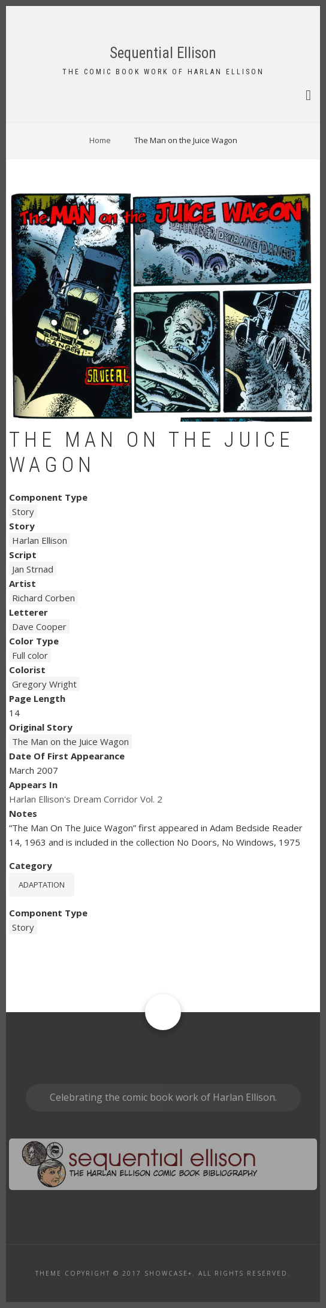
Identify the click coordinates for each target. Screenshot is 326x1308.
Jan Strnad (32, 569)
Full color (30, 655)
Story (23, 511)
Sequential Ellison (163, 53)
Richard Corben (43, 598)
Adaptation (42, 884)
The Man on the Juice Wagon (70, 741)
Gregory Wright (44, 684)
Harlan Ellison (39, 540)
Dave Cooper (39, 626)
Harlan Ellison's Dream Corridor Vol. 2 (85, 799)
